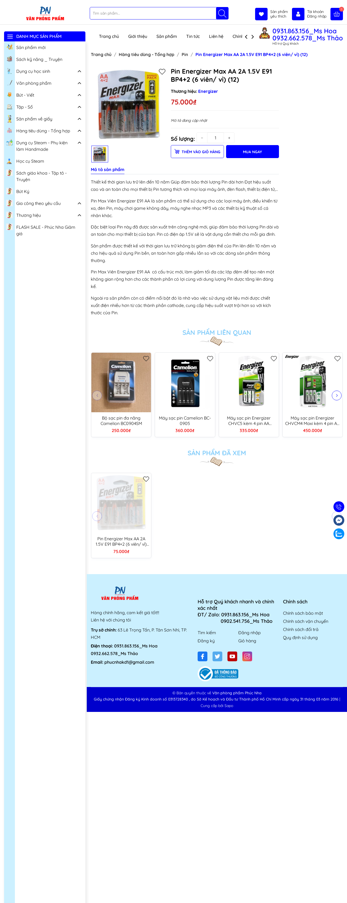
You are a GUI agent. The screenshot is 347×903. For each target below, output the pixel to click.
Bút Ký (17, 190)
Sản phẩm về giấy (29, 119)
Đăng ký (206, 640)
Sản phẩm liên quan (216, 332)
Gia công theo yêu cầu (33, 202)
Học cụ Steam (25, 160)
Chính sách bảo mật (303, 613)
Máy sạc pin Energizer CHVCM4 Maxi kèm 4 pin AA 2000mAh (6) (312, 420)
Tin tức (193, 36)
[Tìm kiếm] (222, 13)
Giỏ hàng (247, 640)
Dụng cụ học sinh (28, 70)
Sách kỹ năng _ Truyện (34, 58)
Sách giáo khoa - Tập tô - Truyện (36, 175)
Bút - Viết (20, 94)
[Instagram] (247, 656)
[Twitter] (217, 656)
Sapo (228, 705)
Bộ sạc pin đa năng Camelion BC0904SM (121, 420)
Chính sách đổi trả (301, 629)
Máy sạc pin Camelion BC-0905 (185, 420)
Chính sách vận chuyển (305, 621)
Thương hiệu (23, 214)
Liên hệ (216, 36)
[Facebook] (202, 656)
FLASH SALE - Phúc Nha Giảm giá (40, 229)
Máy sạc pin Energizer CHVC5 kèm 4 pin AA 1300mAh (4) (249, 420)
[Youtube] (232, 656)
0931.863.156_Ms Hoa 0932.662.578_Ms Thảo (307, 34)
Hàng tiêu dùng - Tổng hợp (38, 130)
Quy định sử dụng (300, 637)
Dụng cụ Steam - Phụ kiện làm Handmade (37, 145)
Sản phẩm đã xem (217, 453)
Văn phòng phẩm (29, 82)
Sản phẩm (166, 36)
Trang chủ (109, 36)
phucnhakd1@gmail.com (129, 662)
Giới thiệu (137, 36)
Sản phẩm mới (26, 46)
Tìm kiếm (207, 632)
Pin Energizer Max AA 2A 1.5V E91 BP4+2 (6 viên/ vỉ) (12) (121, 541)
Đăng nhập (249, 632)
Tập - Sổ (19, 106)
